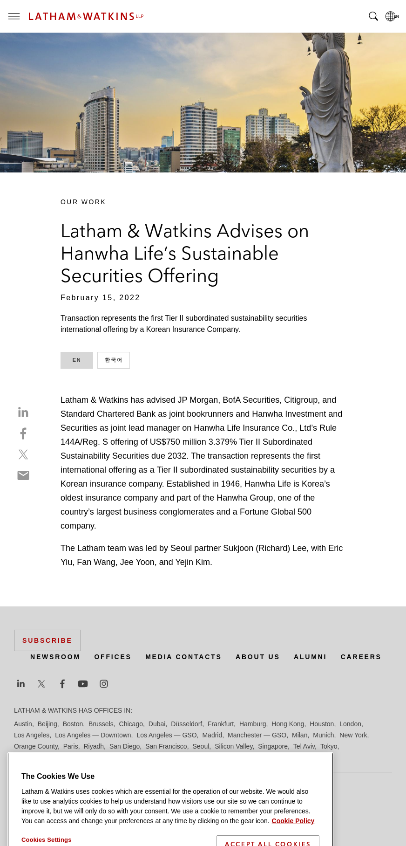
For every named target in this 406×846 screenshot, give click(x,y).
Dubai (157, 724)
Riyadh (94, 746)
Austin (23, 724)
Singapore (273, 746)
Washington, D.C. (52, 757)
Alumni (310, 656)
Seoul (201, 746)
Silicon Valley (233, 746)
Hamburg (252, 724)
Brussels (101, 724)
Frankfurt (221, 724)
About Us (258, 656)
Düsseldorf (186, 724)
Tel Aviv (304, 746)
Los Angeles (31, 735)
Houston (322, 724)
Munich (323, 735)
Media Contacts (183, 656)
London (350, 724)
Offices (112, 656)
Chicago (131, 724)
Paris (70, 746)
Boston (73, 724)
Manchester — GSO (257, 735)
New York (353, 735)
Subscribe (47, 640)
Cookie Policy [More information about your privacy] (293, 840)
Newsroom (55, 656)
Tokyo (329, 746)
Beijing (47, 724)
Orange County (36, 746)
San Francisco (166, 746)
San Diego (124, 746)
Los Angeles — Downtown (93, 735)
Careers (361, 656)
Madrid (212, 735)
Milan (299, 735)
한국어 (117, 359)
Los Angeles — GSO (166, 735)
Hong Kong (287, 724)
